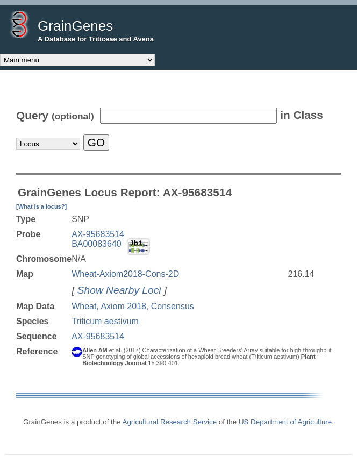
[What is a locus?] (41, 206)
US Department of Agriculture (285, 422)
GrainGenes (75, 26)
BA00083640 (97, 243)
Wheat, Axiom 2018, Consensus (133, 306)
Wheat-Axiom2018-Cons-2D (125, 274)
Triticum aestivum (105, 321)
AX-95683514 (98, 234)
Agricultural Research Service (170, 422)
